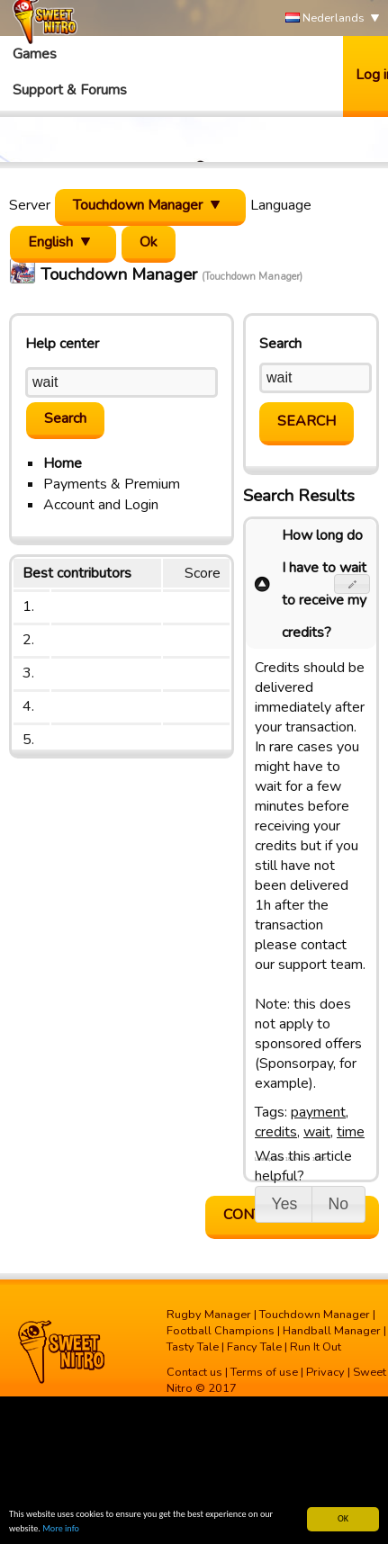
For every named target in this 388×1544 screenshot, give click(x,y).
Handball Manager (332, 1331)
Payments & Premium (111, 484)
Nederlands (325, 18)
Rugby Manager (209, 1314)
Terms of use (264, 1372)
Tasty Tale (193, 1347)
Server (29, 205)
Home (62, 463)
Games (35, 54)
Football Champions (221, 1331)
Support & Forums (70, 90)
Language (280, 205)
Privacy (325, 1372)
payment (318, 1112)
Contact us (194, 1372)
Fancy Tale (254, 1347)
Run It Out (315, 1347)
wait (316, 1132)
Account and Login (100, 505)
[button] (352, 584)
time (351, 1132)
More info (60, 1528)
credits (276, 1132)
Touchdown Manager (314, 1314)
